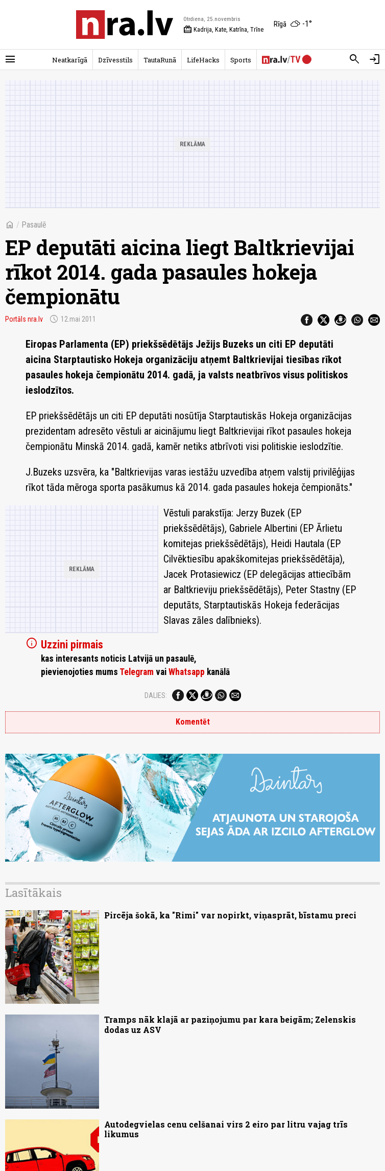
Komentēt (193, 722)
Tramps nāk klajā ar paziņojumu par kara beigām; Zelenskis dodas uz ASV (230, 1024)
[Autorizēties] (375, 59)
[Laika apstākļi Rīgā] (293, 24)
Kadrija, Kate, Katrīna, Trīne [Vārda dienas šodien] (223, 30)
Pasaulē (33, 225)
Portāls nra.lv (24, 319)
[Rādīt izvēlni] (10, 59)
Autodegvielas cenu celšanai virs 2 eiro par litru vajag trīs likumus (226, 1129)
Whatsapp (187, 672)
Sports (240, 60)
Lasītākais (33, 892)
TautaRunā (159, 60)
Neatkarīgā (69, 60)
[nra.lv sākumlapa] (124, 24)
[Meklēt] (354, 59)
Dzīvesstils (115, 60)
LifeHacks (203, 60)
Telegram (136, 672)
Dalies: (156, 695)
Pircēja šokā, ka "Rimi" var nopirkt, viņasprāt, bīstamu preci (230, 915)
